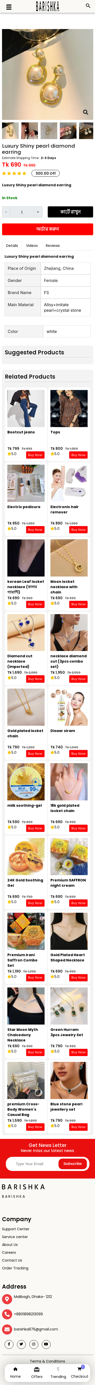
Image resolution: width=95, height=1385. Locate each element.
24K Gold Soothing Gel (25, 883)
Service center (15, 1236)
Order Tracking (15, 1268)
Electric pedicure (24, 506)
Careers (9, 1252)
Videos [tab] (32, 245)
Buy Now (35, 455)
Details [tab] (12, 245)
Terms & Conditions (47, 1361)
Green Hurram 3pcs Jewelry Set (66, 1032)
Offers (37, 1376)
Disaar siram (62, 730)
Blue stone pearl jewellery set (66, 1107)
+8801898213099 (28, 1314)
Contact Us (12, 1260)
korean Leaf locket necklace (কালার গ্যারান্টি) (25, 587)
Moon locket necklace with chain (64, 587)
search (88, 6)
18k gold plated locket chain (64, 808)
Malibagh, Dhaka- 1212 (33, 1296)
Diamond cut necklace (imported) (19, 661)
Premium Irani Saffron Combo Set (22, 960)
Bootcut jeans (21, 432)
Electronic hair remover (64, 509)
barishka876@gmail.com (36, 1329)
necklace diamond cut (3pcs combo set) (68, 661)
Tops (55, 432)
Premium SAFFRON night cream (68, 883)
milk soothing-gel (24, 805)
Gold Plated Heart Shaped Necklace (67, 957)
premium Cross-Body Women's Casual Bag (23, 1109)
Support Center (15, 1229)
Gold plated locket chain (25, 733)
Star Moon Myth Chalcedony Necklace (22, 1035)
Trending (58, 1376)
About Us (10, 1244)
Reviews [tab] (53, 245)
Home (15, 1376)
